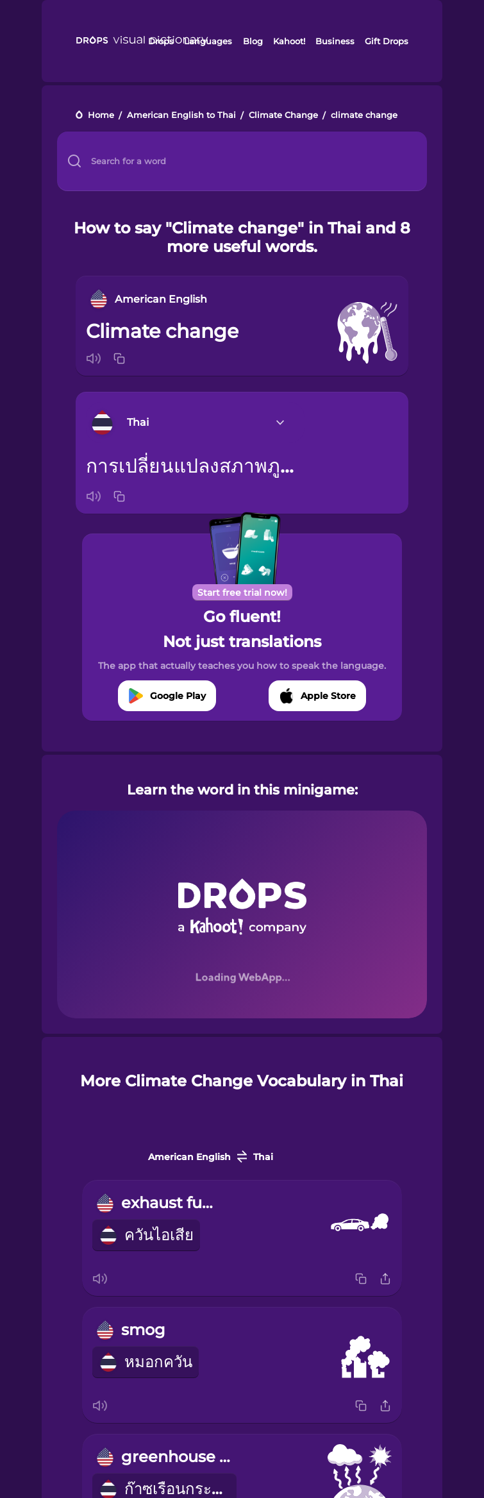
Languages (208, 41)
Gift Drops (386, 41)
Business (335, 41)
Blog (253, 41)
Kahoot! (289, 41)
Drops (161, 41)
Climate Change (283, 116)
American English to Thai (181, 116)
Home (101, 116)
